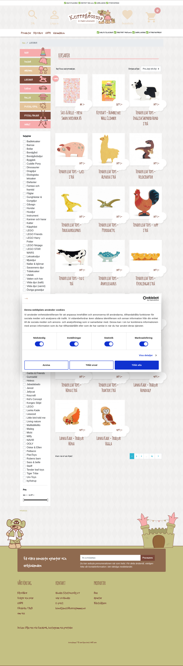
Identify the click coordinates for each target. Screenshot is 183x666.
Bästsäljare (100, 603)
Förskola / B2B (25, 608)
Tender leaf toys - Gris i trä (71, 174)
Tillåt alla (137, 365)
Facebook (42, 627)
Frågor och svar (25, 598)
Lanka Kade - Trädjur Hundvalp (146, 388)
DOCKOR (37, 62)
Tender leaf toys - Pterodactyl (109, 227)
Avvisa (46, 365)
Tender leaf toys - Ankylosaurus (109, 281)
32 (152, 456)
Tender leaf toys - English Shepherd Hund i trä (145, 118)
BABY (37, 53)
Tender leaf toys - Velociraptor (146, 174)
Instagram (53, 627)
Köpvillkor (22, 593)
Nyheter (98, 598)
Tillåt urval (91, 365)
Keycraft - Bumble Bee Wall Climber (108, 115)
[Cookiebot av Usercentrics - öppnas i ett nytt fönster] (145, 298)
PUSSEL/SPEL (37, 107)
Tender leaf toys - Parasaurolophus (71, 227)
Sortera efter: (134, 69)
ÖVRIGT (37, 124)
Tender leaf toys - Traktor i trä (109, 388)
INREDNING (37, 71)
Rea (96, 593)
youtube (68, 627)
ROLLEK (37, 98)
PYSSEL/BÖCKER (37, 116)
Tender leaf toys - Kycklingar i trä (146, 281)
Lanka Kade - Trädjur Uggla (109, 441)
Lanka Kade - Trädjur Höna (71, 441)
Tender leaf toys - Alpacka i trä (109, 174)
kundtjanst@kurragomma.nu (71, 608)
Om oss (21, 613)
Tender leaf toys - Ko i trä (71, 281)
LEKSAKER (37, 80)
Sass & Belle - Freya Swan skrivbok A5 (71, 115)
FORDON (37, 89)
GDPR (20, 603)
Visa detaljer (146, 355)
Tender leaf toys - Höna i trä (71, 388)
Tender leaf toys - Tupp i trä (145, 227)
